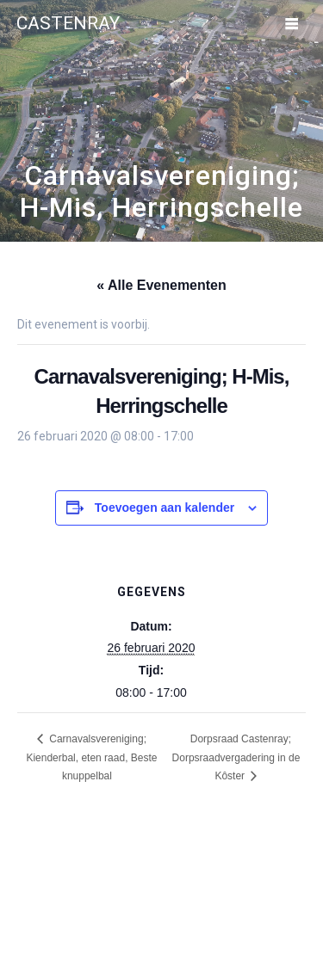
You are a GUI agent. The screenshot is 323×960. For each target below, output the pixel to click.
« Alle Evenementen (161, 285)
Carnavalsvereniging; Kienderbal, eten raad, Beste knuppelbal (91, 757)
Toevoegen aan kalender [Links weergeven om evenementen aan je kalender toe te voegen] (164, 507)
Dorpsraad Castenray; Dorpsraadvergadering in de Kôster (236, 757)
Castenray (68, 24)
